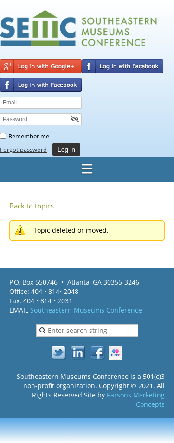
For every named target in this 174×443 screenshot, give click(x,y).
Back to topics (31, 205)
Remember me (28, 136)
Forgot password (23, 149)
